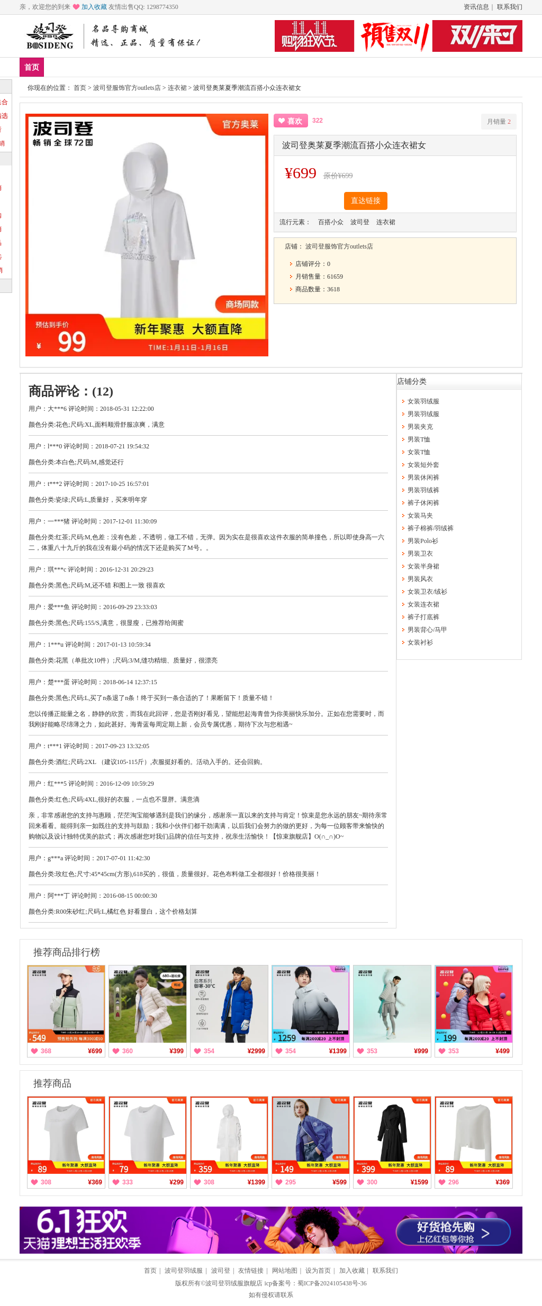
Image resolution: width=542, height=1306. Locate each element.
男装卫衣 (420, 553)
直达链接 (366, 201)
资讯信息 (476, 7)
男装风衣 (420, 579)
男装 (121, 67)
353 (372, 1051)
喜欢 (294, 121)
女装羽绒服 (423, 401)
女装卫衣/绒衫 (427, 591)
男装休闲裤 (423, 477)
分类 (184, 67)
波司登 (220, 1270)
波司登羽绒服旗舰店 (234, 1283)
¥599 (339, 1182)
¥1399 (338, 1051)
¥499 (502, 1051)
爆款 (90, 67)
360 (127, 1051)
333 (127, 1182)
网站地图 (284, 1270)
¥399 (176, 1051)
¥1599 (419, 1182)
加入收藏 (94, 7)
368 (46, 1051)
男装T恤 (419, 439)
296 (453, 1182)
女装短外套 (423, 464)
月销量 (499, 121)
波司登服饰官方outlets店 (127, 87)
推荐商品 (52, 1083)
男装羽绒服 (423, 414)
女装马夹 (420, 515)
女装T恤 (419, 452)
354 (209, 1051)
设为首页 (318, 1270)
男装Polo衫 (423, 541)
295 (290, 1182)
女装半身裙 (423, 566)
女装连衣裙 (423, 604)
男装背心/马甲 (427, 629)
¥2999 (256, 1051)
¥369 (95, 1182)
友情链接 (251, 1270)
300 (372, 1182)
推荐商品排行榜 (66, 952)
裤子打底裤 (423, 617)
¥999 (421, 1051)
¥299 (176, 1182)
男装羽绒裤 (423, 490)
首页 (31, 67)
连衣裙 (177, 87)
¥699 (95, 1051)
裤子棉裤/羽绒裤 (431, 528)
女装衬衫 (420, 642)
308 (46, 1182)
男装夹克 (420, 426)
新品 (59, 67)
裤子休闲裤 (423, 503)
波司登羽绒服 (184, 1270)
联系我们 (509, 7)
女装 (153, 67)
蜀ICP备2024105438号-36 (332, 1283)
